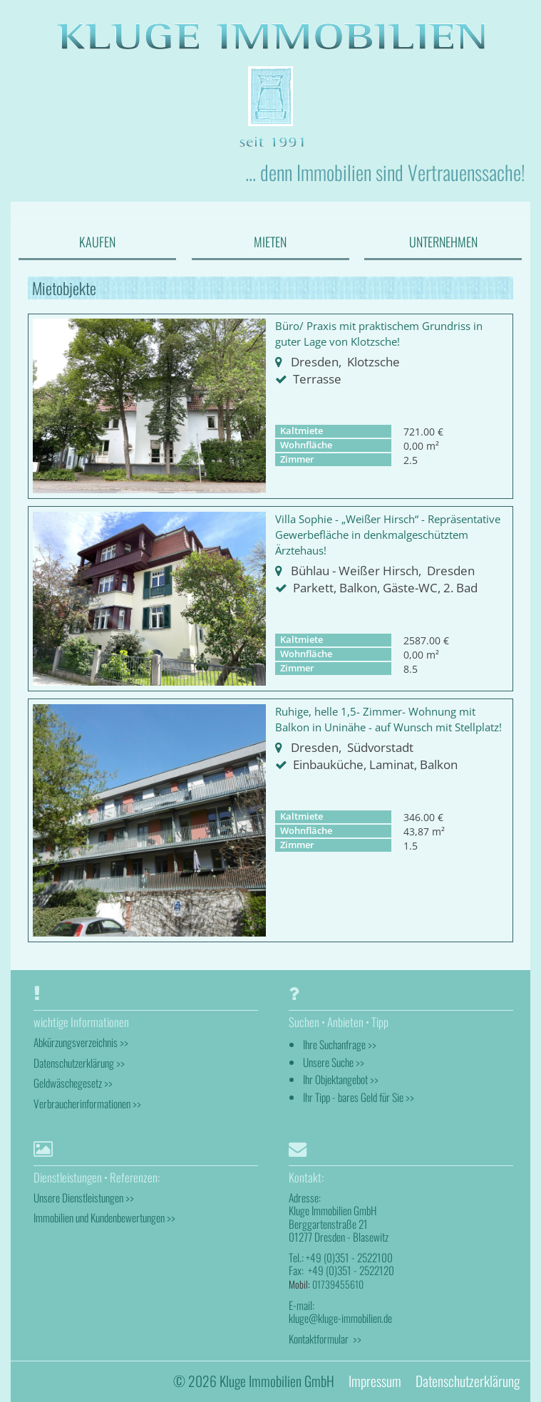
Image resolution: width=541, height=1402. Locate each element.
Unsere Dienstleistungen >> (84, 1197)
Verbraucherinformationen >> (87, 1103)
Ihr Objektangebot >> (340, 1079)
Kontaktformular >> (325, 1338)
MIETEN (270, 241)
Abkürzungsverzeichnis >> (81, 1042)
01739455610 (338, 1284)
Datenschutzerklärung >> (79, 1063)
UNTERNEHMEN (443, 241)
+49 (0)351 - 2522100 (349, 1257)
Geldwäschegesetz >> (73, 1083)
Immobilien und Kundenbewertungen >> (104, 1217)
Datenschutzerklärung (468, 1381)
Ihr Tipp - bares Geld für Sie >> (358, 1097)
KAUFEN (97, 241)
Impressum (375, 1381)
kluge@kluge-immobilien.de (340, 1318)
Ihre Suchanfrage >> (339, 1044)
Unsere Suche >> (333, 1062)
